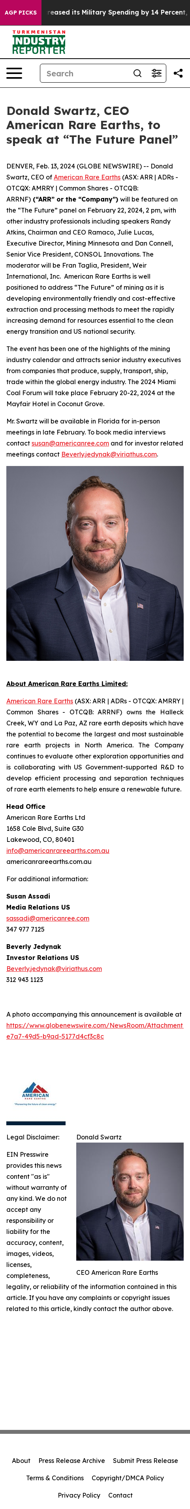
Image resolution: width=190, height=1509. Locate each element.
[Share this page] (178, 73)
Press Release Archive (71, 1461)
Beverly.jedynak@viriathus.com (109, 454)
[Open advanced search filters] (156, 73)
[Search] (84, 73)
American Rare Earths (87, 177)
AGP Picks (21, 12)
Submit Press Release (145, 1461)
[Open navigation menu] (14, 73)
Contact (120, 1495)
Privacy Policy (79, 1495)
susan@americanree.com (70, 443)
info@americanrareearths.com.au (57, 850)
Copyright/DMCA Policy (128, 1478)
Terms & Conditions (55, 1478)
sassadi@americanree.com (47, 918)
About (21, 1461)
